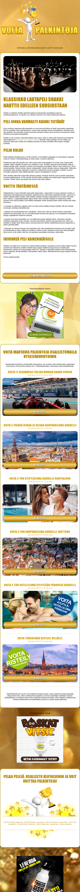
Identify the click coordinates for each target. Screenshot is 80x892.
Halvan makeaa (65, 824)
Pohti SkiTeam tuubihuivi (26, 824)
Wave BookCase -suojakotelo (47, 824)
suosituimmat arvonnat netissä (27, 140)
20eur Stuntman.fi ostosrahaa (57, 822)
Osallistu (40, 411)
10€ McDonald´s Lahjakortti (34, 822)
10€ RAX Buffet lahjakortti (13, 822)
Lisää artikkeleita (40, 275)
